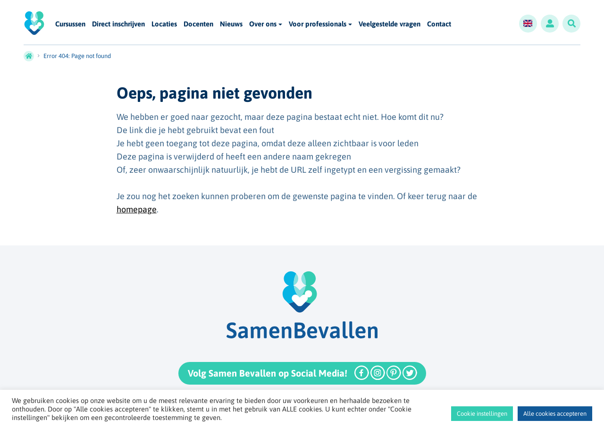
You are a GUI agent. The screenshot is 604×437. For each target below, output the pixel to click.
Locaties (164, 24)
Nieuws (231, 24)
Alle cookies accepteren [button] (555, 413)
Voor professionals (317, 24)
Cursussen (70, 24)
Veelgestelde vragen (389, 24)
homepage (137, 209)
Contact (439, 24)
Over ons (263, 24)
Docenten (198, 24)
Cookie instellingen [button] (482, 413)
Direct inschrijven (118, 24)
